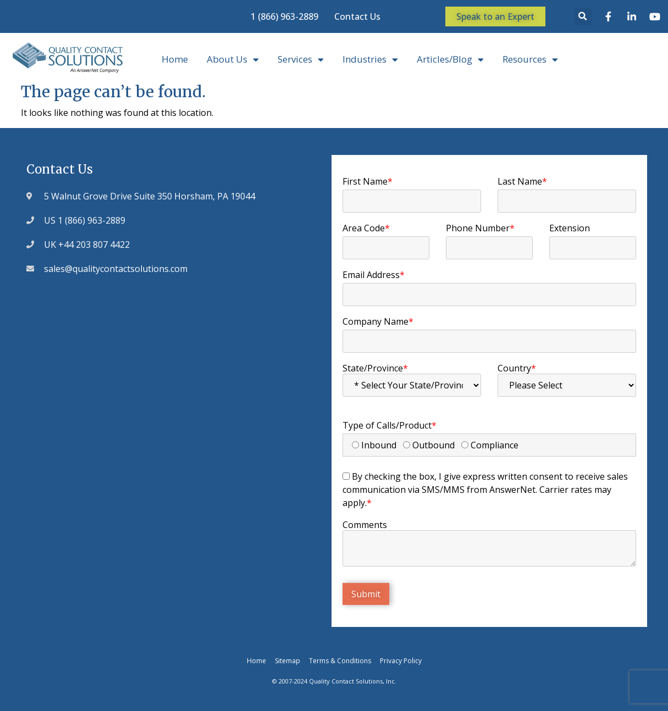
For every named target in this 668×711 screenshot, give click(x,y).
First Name (368, 181)
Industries (370, 59)
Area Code (366, 228)
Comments (365, 524)
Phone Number (480, 228)
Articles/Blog (450, 59)
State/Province (375, 368)
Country (517, 368)
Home (175, 59)
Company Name (378, 321)
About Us (233, 59)
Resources (530, 59)
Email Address (374, 274)
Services (301, 59)
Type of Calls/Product (390, 425)
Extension (569, 228)
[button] (583, 16)
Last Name (522, 181)
